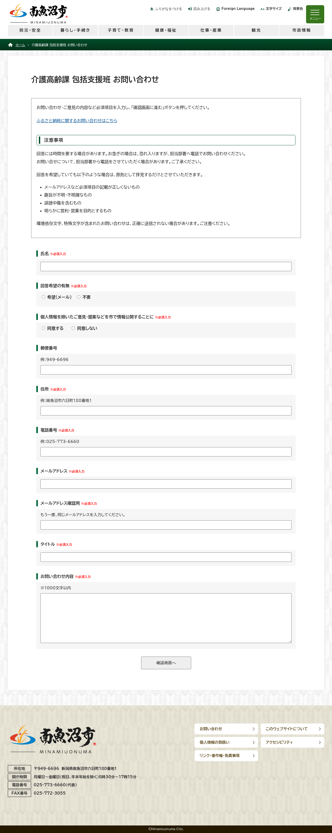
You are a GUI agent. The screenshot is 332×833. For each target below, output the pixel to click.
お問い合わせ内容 (57, 576)
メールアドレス (53, 471)
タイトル (47, 544)
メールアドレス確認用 (60, 503)
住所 (44, 389)
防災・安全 (30, 30)
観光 (256, 30)
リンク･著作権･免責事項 (220, 755)
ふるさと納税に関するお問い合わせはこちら (77, 121)
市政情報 (301, 30)
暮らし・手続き (75, 30)
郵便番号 (48, 348)
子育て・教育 (121, 30)
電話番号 (48, 430)
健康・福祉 (166, 30)
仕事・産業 (211, 30)
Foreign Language (238, 8)
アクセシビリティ (279, 742)
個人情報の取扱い (215, 742)
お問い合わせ (211, 729)
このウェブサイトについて (287, 729)
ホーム (20, 45)
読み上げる (201, 9)
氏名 (44, 253)
